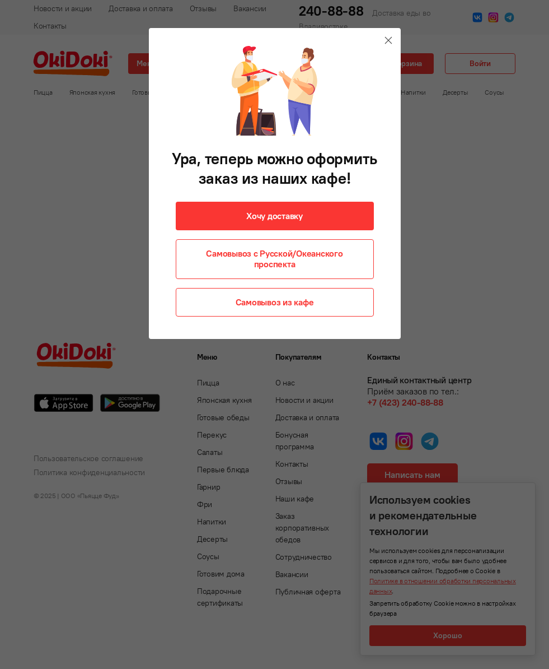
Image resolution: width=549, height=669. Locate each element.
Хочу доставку (274, 215)
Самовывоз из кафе (275, 302)
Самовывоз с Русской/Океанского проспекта (274, 259)
